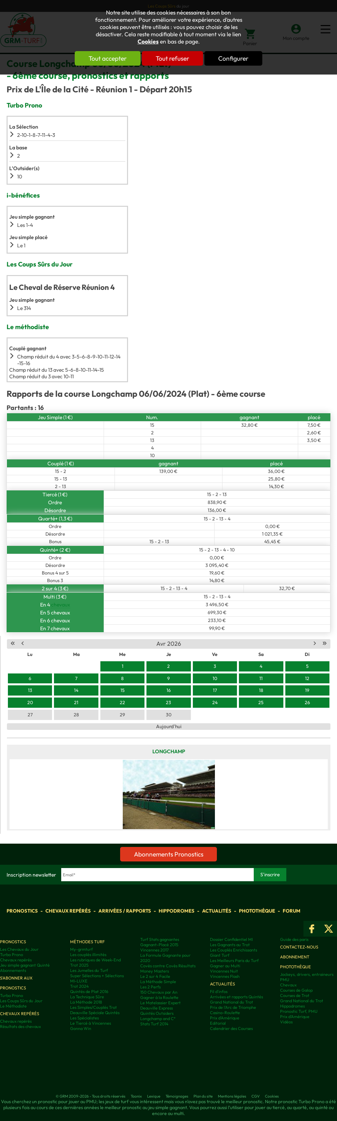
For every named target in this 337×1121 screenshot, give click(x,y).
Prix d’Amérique (294, 1016)
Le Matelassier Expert (160, 1002)
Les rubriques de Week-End (95, 959)
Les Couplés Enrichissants (233, 949)
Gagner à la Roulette (159, 997)
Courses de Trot (294, 995)
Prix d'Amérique (224, 1017)
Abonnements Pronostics (168, 854)
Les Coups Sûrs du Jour (21, 1000)
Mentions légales (232, 1096)
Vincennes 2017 (154, 949)
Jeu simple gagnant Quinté (25, 965)
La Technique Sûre (87, 996)
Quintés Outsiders (156, 1013)
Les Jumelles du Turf (89, 970)
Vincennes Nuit (224, 971)
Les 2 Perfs (150, 986)
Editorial (218, 1023)
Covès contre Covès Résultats (167, 965)
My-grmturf (81, 949)
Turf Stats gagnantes (159, 939)
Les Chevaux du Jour (19, 949)
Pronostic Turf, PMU (299, 1011)
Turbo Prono (11, 954)
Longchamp (168, 751)
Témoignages (177, 1096)
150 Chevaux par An (158, 992)
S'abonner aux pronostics (16, 982)
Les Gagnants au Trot (230, 944)
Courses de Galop (296, 990)
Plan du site (203, 1096)
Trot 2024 (79, 986)
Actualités (216, 911)
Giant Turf (219, 955)
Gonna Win (80, 1028)
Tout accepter (108, 58)
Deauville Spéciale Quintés (94, 1012)
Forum (291, 911)
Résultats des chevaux (20, 1026)
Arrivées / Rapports (124, 911)
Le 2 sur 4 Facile (155, 976)
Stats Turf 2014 (154, 1023)
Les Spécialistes (84, 1017)
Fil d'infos (218, 991)
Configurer (233, 58)
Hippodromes (176, 911)
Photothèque (257, 911)
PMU (284, 979)
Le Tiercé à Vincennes (90, 1023)
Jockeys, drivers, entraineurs (306, 974)
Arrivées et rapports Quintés (236, 996)
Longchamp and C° (157, 1018)
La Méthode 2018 (86, 1002)
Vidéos (286, 1021)
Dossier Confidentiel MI (231, 939)
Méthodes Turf (87, 941)
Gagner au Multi (225, 965)
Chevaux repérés (68, 911)
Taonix (136, 1096)
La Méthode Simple (158, 981)
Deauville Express (156, 1008)
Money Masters (154, 971)
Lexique (153, 1096)
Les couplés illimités (88, 954)
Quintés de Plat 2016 (89, 991)
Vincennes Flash (225, 976)
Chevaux (288, 984)
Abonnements (13, 970)
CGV (255, 1096)
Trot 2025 (79, 965)
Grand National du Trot (231, 1002)
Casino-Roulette (225, 1012)
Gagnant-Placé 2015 (159, 944)
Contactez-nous (299, 947)
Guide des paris (294, 939)
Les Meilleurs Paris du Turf (234, 960)
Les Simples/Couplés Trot (93, 1007)
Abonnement (294, 956)
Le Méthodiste (13, 1006)
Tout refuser (172, 58)
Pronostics (22, 911)
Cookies (148, 41)
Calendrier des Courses (231, 1028)
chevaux (60, 604)
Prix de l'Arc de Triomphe (233, 1007)
